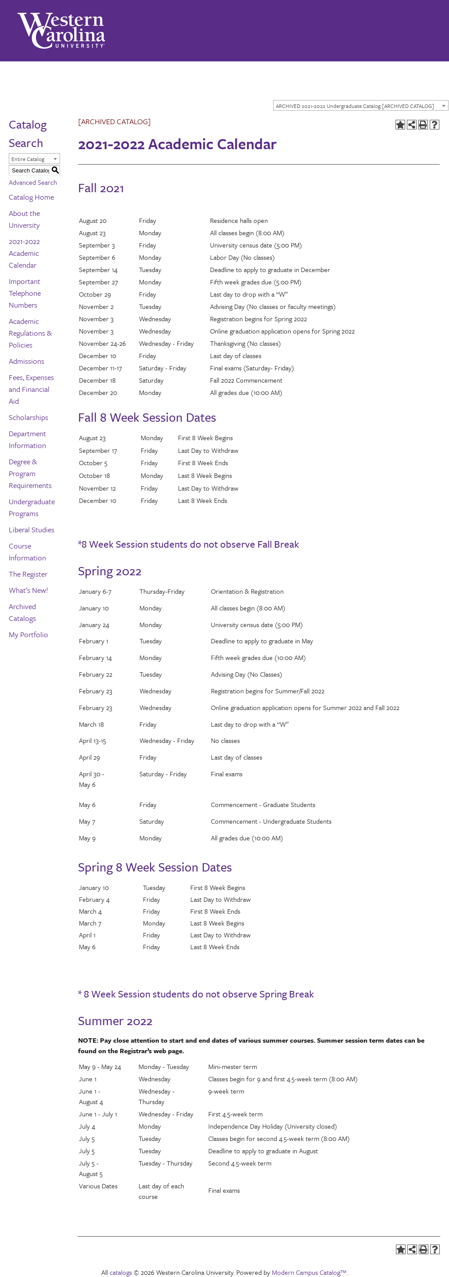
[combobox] (361, 105)
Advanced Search (33, 182)
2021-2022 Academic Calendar (24, 253)
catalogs (121, 1272)
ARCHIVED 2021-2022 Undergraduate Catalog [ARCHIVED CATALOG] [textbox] (355, 106)
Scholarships (28, 417)
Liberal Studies (31, 529)
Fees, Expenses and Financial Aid (31, 389)
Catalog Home (31, 196)
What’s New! (28, 590)
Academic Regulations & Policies (30, 333)
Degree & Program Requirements (30, 473)
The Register (28, 573)
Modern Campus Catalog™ (309, 1272)
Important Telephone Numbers (25, 293)
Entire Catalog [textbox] (27, 159)
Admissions (26, 360)
